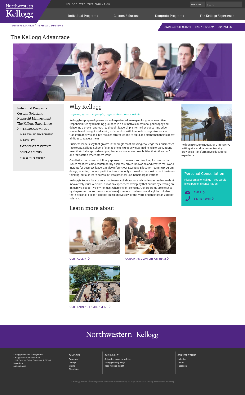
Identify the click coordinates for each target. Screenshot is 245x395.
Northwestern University (146, 338)
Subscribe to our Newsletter (118, 359)
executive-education (30, 11)
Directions (18, 363)
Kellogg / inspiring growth (109, 338)
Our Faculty (27, 140)
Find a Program (204, 26)
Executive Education (22, 25)
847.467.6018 (202, 198)
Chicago (72, 362)
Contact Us (225, 26)
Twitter (180, 362)
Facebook (182, 365)
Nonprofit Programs (169, 16)
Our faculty (78, 258)
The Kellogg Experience (217, 16)
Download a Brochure (177, 26)
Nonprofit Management (34, 118)
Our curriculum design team (145, 258)
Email (198, 192)
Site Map (170, 381)
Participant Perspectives (35, 146)
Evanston (73, 359)
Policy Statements (156, 381)
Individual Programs (83, 16)
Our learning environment (88, 307)
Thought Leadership (32, 158)
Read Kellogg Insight (114, 365)
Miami (72, 365)
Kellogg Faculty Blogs (115, 362)
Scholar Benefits (31, 152)
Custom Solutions (126, 16)
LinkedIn (181, 359)
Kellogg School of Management (28, 354)
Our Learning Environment (36, 134)
